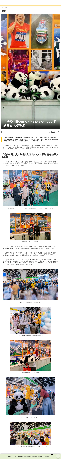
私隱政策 (35, 456)
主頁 (2, 7)
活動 (6, 7)
